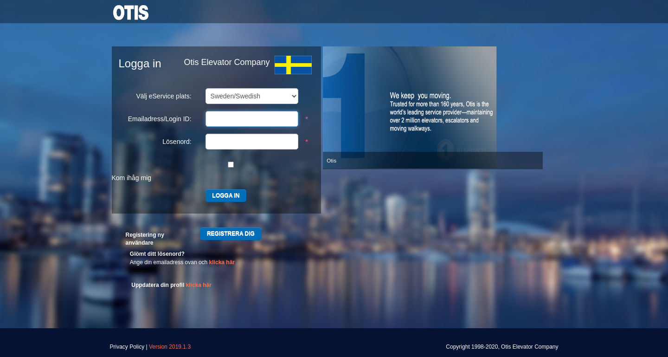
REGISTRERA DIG (231, 233)
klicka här (222, 262)
